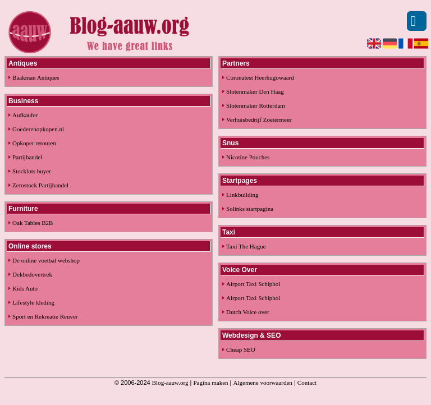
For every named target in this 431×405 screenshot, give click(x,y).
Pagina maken (211, 382)
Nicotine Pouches (247, 157)
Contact (307, 382)
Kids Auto (25, 288)
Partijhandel (27, 157)
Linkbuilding (242, 194)
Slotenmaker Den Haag (255, 91)
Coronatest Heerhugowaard (260, 77)
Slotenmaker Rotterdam (255, 105)
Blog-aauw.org (170, 382)
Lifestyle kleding (33, 302)
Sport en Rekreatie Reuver (44, 316)
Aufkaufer (25, 115)
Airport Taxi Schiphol (253, 283)
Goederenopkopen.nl (38, 129)
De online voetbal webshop (46, 260)
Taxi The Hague (246, 246)
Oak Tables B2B (32, 222)
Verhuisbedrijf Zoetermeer (258, 119)
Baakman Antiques (35, 77)
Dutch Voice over (247, 312)
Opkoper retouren (34, 143)
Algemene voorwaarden (262, 382)
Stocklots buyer (31, 171)
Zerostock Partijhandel (40, 185)
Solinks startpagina (249, 208)
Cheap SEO (240, 349)
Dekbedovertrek (32, 274)
